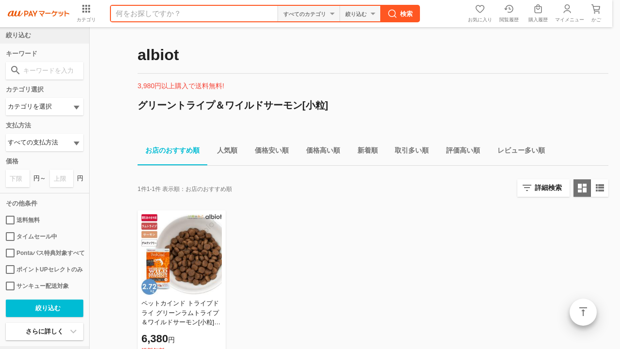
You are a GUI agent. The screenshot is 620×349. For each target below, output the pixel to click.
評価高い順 (459, 152)
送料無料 (23, 220)
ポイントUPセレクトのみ (44, 269)
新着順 (364, 152)
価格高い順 (319, 152)
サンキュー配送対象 (37, 286)
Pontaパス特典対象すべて (44, 253)
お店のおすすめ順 (169, 152)
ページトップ (583, 312)
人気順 (223, 152)
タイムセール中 (31, 236)
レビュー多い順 (517, 152)
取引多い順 (408, 152)
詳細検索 (548, 187)
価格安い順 (268, 152)
